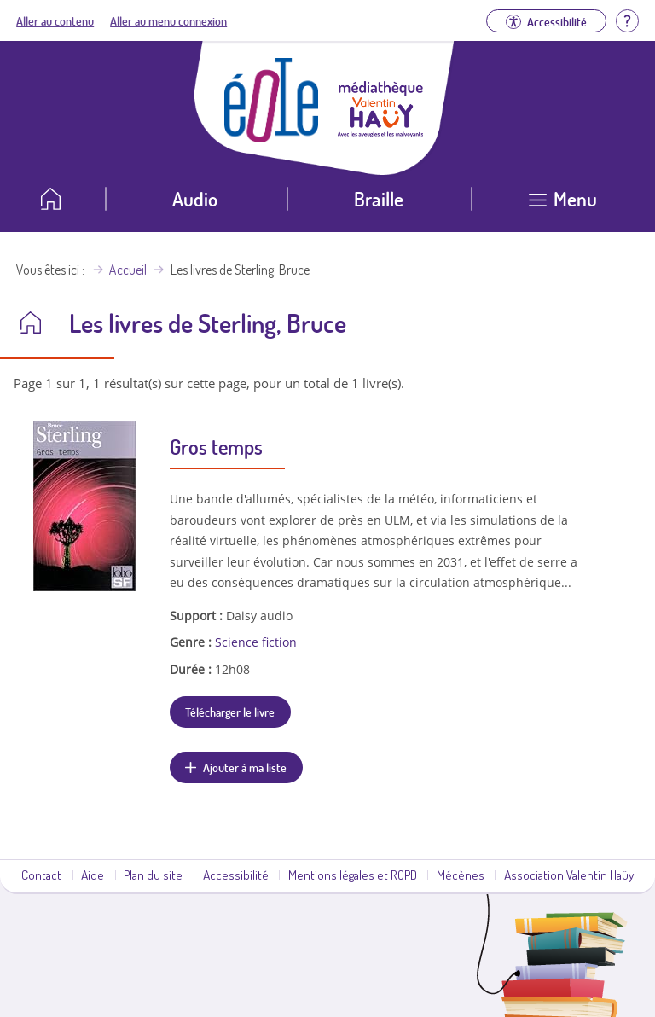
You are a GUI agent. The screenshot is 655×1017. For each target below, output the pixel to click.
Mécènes (460, 874)
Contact (41, 874)
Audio (194, 198)
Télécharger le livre (230, 711)
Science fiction (256, 642)
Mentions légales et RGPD (352, 874)
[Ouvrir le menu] (563, 205)
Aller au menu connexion (168, 20)
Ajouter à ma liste (245, 767)
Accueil (128, 269)
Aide (92, 874)
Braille (378, 198)
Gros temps (216, 446)
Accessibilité (236, 874)
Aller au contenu (55, 20)
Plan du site (153, 874)
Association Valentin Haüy (569, 874)
